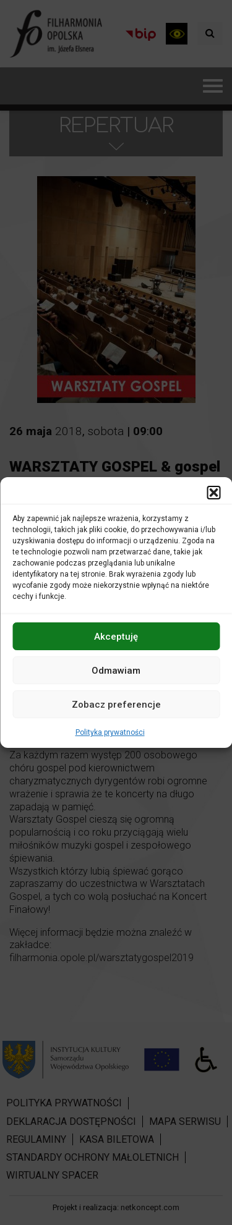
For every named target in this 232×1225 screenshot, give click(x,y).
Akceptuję (116, 636)
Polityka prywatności (110, 732)
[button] (213, 492)
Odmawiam (116, 670)
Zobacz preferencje (116, 704)
